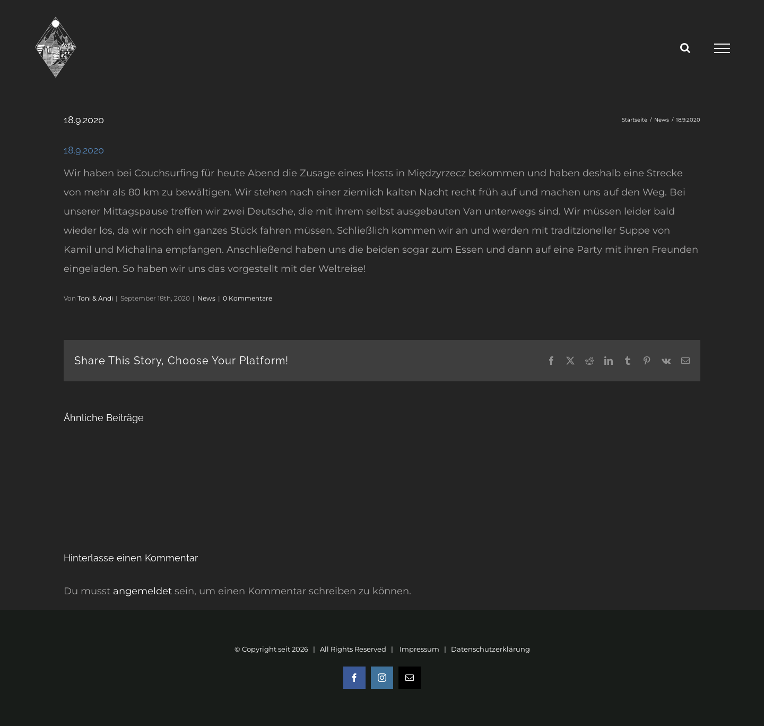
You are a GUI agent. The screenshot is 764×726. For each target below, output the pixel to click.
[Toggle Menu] (722, 48)
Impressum (419, 649)
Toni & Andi (95, 298)
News (206, 298)
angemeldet (142, 591)
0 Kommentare (247, 298)
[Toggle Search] (685, 47)
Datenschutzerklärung (490, 649)
